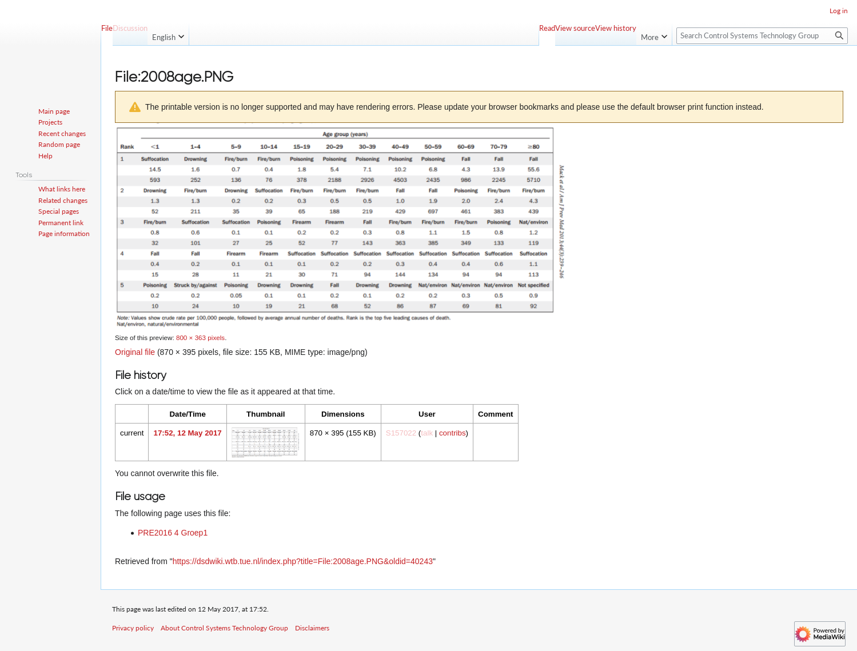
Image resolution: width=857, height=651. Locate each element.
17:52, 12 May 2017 (187, 433)
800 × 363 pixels (200, 337)
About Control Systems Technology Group (224, 628)
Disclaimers (312, 628)
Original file (135, 352)
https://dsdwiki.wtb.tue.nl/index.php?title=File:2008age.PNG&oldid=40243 (303, 561)
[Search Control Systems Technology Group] (762, 35)
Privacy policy (133, 628)
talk (427, 433)
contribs (452, 433)
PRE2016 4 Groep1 (173, 532)
